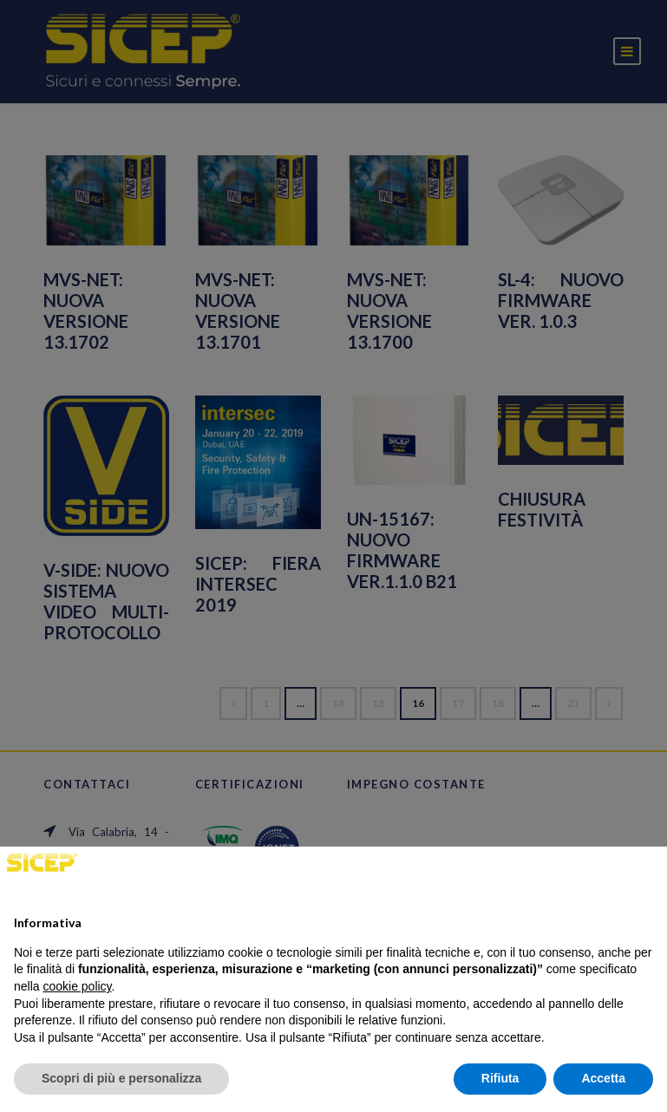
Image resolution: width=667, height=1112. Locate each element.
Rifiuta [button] (500, 1078)
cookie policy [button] (77, 986)
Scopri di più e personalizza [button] (121, 1078)
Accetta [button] (603, 1078)
